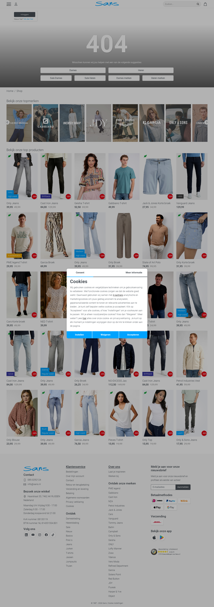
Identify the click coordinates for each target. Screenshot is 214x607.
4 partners (118, 295)
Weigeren (105, 334)
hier (84, 318)
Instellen (79, 334)
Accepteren (133, 334)
